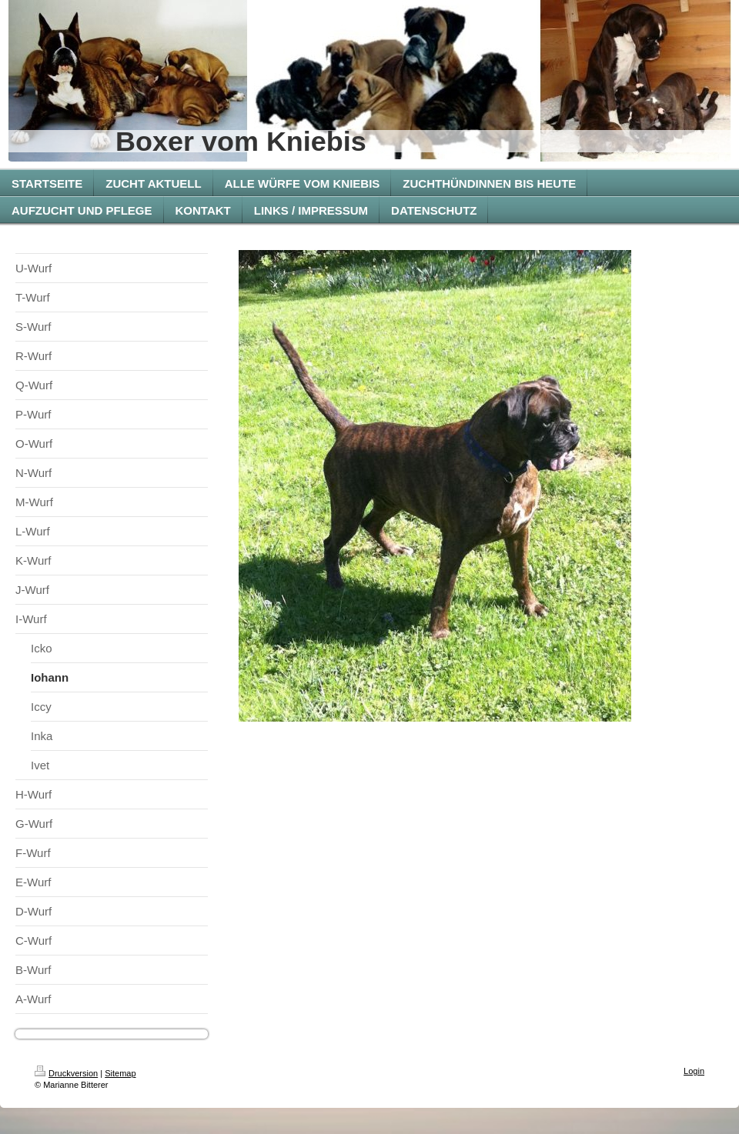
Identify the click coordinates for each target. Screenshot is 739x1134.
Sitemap (120, 1073)
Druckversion (66, 1073)
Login (694, 1071)
